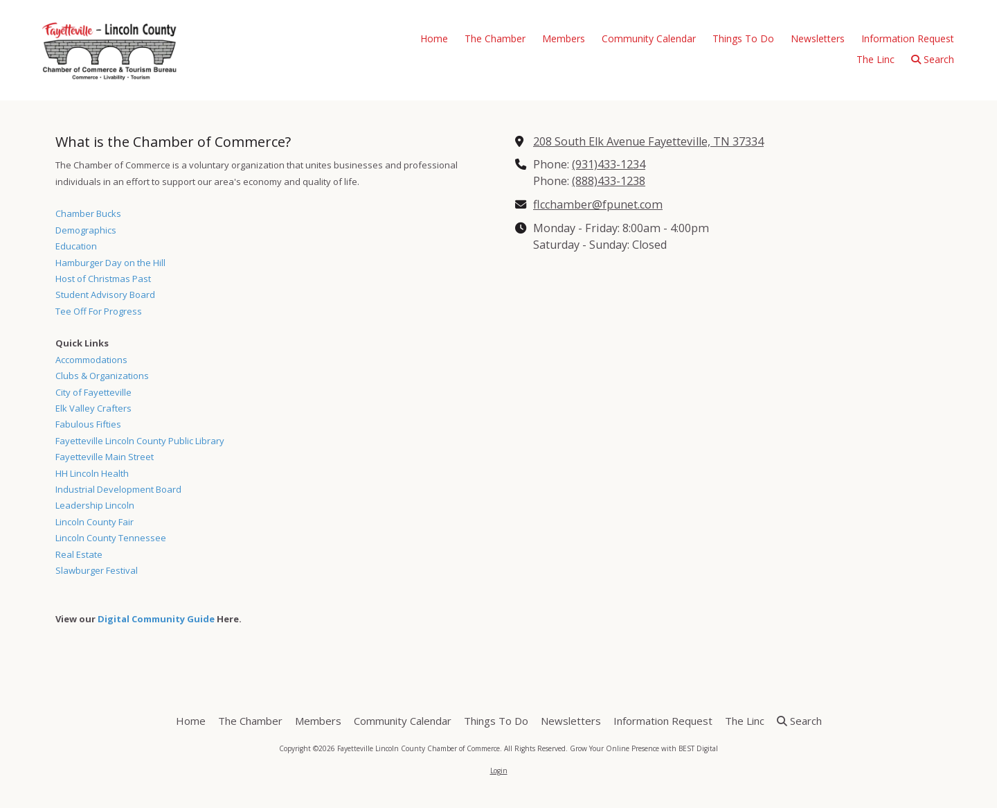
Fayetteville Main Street (104, 456)
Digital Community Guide (156, 619)
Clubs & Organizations (102, 375)
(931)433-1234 (608, 164)
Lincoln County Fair (94, 522)
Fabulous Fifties (88, 424)
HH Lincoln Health (92, 473)
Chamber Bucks (88, 213)
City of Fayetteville (93, 392)
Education (76, 246)
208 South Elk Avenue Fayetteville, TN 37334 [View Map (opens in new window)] (648, 141)
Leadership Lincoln (94, 505)
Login (499, 770)
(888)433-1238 (608, 180)
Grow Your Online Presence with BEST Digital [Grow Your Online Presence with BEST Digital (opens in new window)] (644, 748)
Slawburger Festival (96, 570)
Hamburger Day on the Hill (110, 262)
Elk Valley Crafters (93, 408)
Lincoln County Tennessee (110, 538)
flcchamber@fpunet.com (598, 204)
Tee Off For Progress (98, 311)
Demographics (85, 230)
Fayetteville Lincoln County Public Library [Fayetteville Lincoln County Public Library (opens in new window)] (139, 440)
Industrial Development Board (118, 489)
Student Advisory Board (105, 294)
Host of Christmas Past (103, 278)
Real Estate (78, 554)
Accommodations (91, 359)
